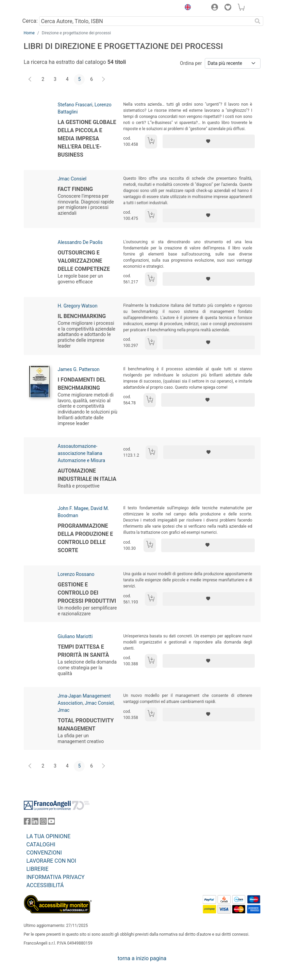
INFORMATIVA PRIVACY (56, 877)
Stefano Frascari (75, 104)
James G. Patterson (79, 369)
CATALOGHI (41, 844)
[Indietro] (30, 79)
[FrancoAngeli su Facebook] (27, 823)
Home (29, 33)
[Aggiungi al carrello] (151, 141)
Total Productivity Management (86, 724)
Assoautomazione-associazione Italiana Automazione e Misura (81, 453)
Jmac (64, 710)
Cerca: (30, 21)
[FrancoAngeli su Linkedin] (35, 823)
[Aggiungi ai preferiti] (209, 141)
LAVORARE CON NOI (51, 861)
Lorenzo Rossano (76, 574)
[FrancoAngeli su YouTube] (51, 823)
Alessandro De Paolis (80, 242)
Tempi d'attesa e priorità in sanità (83, 651)
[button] (186, 8)
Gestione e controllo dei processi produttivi (87, 592)
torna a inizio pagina (142, 958)
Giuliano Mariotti (75, 636)
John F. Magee (73, 508)
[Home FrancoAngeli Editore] (46, 8)
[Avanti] (103, 79)
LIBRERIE (38, 869)
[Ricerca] (257, 21)
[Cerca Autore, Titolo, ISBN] (145, 21)
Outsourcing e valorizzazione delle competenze (84, 260)
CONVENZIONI (44, 852)
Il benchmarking (82, 316)
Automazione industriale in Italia (87, 475)
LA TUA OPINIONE (49, 836)
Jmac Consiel (72, 178)
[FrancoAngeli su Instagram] (43, 823)
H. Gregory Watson (78, 306)
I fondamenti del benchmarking (82, 383)
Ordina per (191, 63)
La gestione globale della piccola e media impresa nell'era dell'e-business (87, 138)
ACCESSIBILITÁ (45, 885)
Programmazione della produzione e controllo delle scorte (85, 538)
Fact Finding (75, 189)
